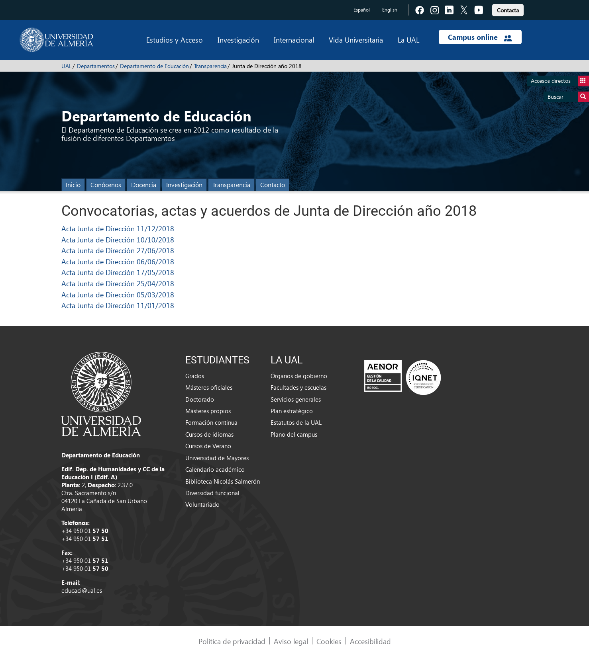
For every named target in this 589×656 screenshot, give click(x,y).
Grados (194, 376)
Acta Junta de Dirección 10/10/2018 (117, 239)
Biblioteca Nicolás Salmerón (222, 481)
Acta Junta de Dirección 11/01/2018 (117, 305)
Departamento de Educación (154, 66)
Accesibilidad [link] (370, 641)
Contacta (508, 10)
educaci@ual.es (81, 590)
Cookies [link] (329, 641)
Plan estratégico (292, 411)
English (389, 10)
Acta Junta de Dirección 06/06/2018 (117, 261)
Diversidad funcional (212, 493)
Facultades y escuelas (298, 387)
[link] (508, 9)
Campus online (480, 37)
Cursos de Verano (208, 446)
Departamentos (96, 66)
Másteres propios (208, 411)
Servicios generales (296, 399)
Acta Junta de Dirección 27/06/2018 (117, 250)
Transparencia (210, 66)
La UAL (408, 40)
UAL (66, 66)
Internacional (294, 40)
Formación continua (211, 422)
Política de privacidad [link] (231, 641)
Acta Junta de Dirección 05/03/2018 (117, 294)
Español (361, 10)
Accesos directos (560, 81)
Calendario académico (215, 469)
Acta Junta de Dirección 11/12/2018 (117, 228)
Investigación (238, 40)
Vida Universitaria (356, 40)
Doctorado (199, 399)
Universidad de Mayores (217, 458)
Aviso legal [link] (291, 641)
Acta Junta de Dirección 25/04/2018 (117, 283)
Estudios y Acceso (174, 40)
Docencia (143, 184)
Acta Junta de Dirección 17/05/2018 (117, 272)
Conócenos (105, 184)
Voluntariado (202, 504)
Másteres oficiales (208, 387)
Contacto (272, 184)
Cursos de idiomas (209, 434)
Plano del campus (294, 434)
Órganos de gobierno (299, 376)
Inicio (73, 184)
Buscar (568, 97)
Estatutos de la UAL (296, 422)
